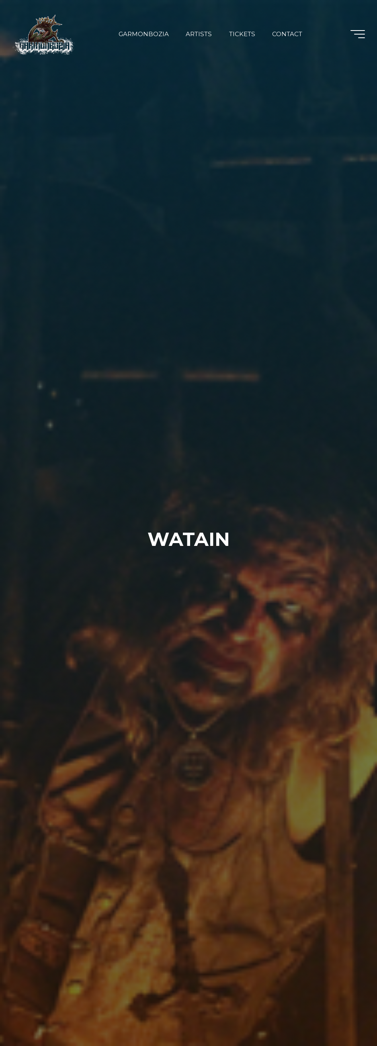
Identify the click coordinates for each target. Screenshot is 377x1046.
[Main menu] (357, 34)
